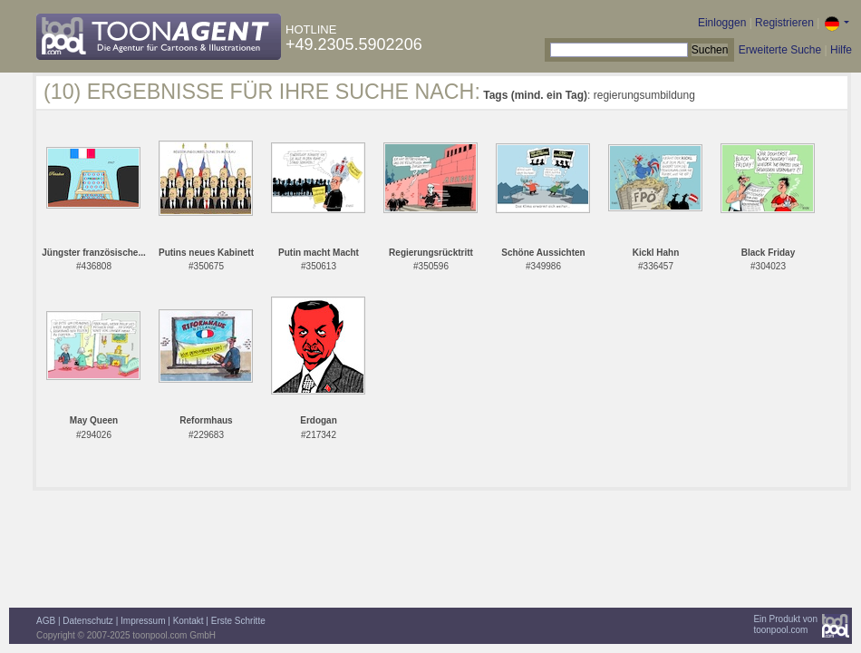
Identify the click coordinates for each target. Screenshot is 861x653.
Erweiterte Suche (780, 50)
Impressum (143, 621)
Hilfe (841, 50)
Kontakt (188, 621)
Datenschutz (88, 621)
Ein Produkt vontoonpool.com (785, 624)
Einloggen (722, 22)
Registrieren (784, 22)
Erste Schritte (238, 621)
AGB (45, 621)
